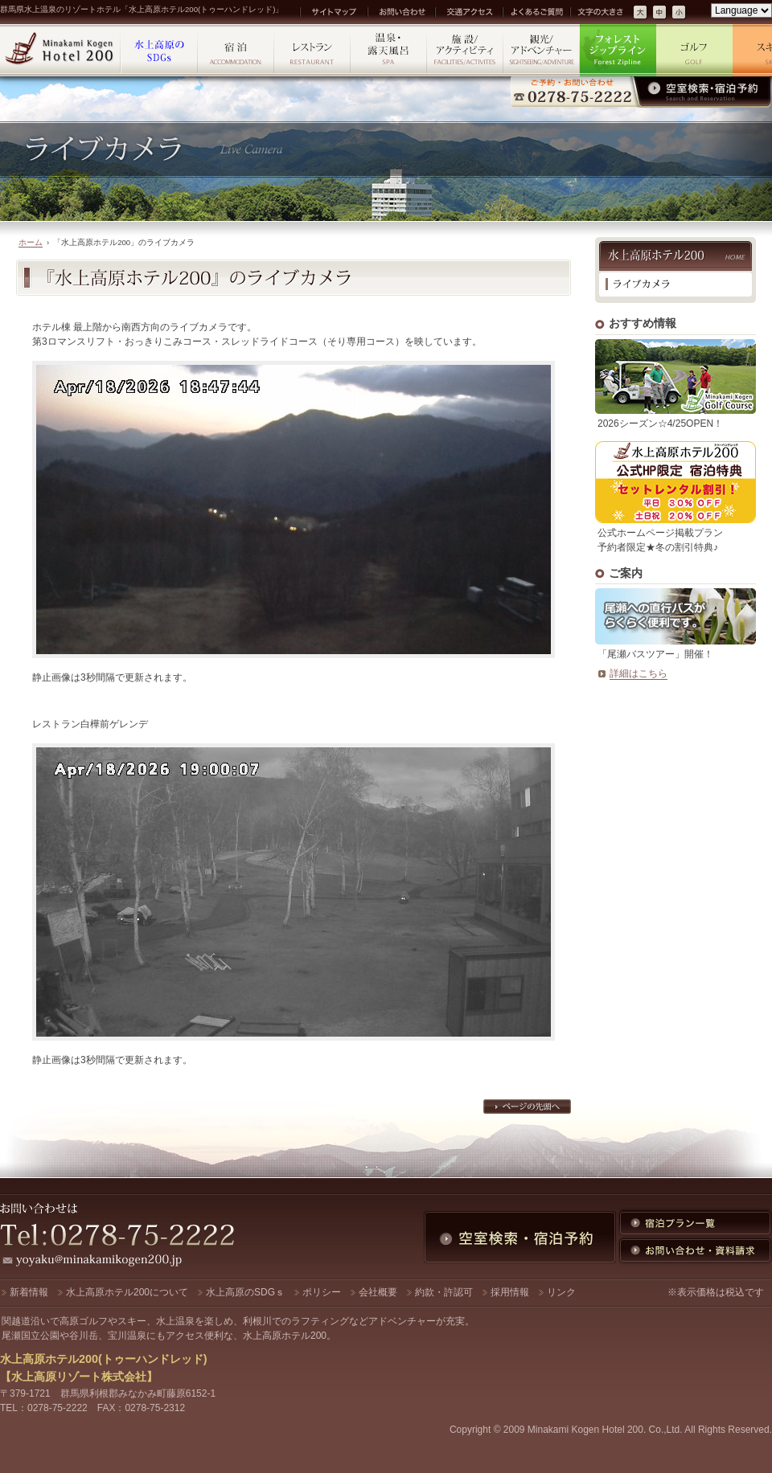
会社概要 (378, 1292)
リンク (561, 1292)
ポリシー (321, 1292)
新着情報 (29, 1292)
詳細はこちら (638, 673)
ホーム (30, 242)
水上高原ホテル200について (127, 1292)
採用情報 (510, 1292)
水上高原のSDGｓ (245, 1292)
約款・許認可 (444, 1292)
